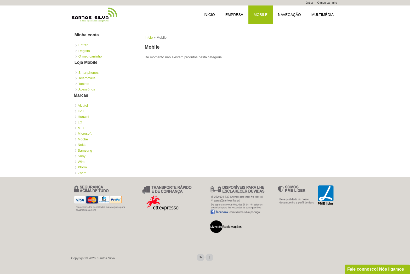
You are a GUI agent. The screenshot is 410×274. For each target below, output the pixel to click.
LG (80, 122)
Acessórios (86, 89)
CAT (81, 111)
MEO (82, 128)
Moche (83, 139)
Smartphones (88, 73)
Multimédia (322, 15)
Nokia (82, 145)
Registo (84, 51)
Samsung (85, 150)
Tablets (83, 84)
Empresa (234, 15)
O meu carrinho (327, 2)
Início (209, 15)
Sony (82, 156)
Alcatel (83, 105)
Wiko (81, 162)
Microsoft (85, 133)
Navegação (289, 15)
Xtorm (82, 167)
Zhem (82, 173)
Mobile (260, 15)
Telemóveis (86, 78)
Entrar (309, 2)
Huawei (83, 117)
